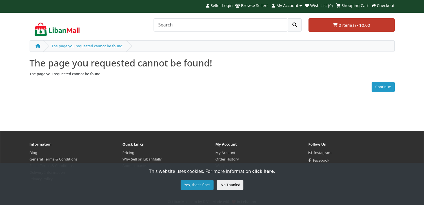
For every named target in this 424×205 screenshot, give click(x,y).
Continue (383, 86)
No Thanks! (230, 184)
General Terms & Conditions (54, 159)
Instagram (320, 152)
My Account (226, 152)
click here (263, 171)
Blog (33, 152)
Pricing (128, 152)
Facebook (318, 160)
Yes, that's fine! (197, 184)
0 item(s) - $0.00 (351, 25)
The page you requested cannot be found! (87, 45)
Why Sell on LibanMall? (142, 159)
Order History (227, 159)
